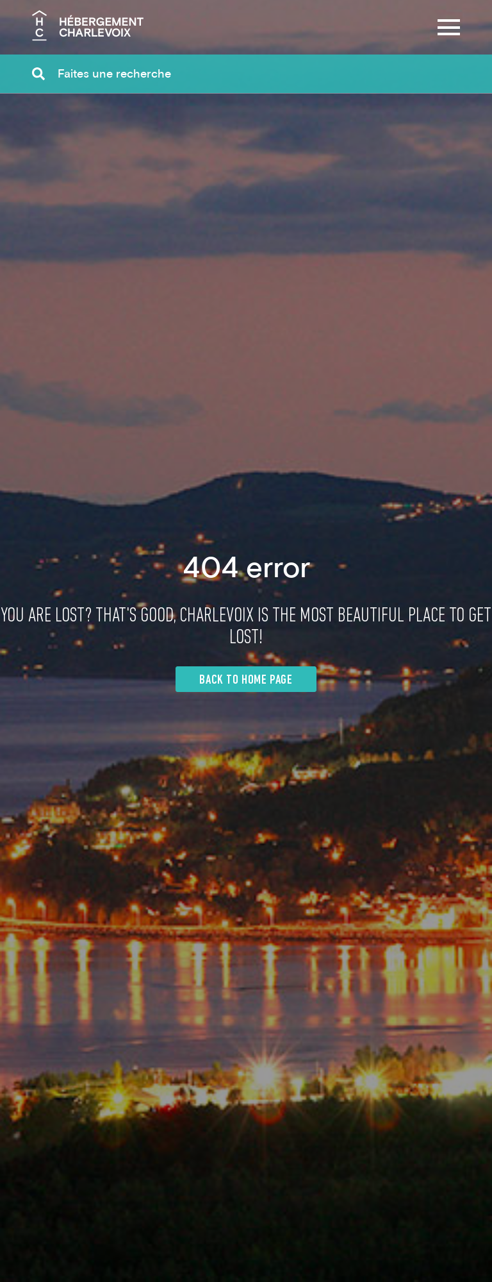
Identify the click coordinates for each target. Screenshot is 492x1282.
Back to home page (245, 680)
